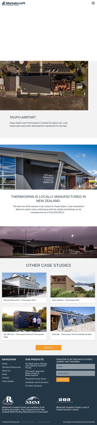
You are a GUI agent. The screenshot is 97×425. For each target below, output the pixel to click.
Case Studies (8, 381)
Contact (5, 378)
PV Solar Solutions (33, 386)
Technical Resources (11, 367)
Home (4, 364)
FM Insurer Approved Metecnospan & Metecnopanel (34, 373)
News (4, 374)
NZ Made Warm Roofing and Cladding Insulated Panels (36, 366)
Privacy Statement (45, 422)
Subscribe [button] (63, 380)
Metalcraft (14, 3)
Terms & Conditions (28, 422)
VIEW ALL (48, 348)
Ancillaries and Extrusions (36, 382)
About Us (6, 371)
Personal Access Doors (35, 379)
